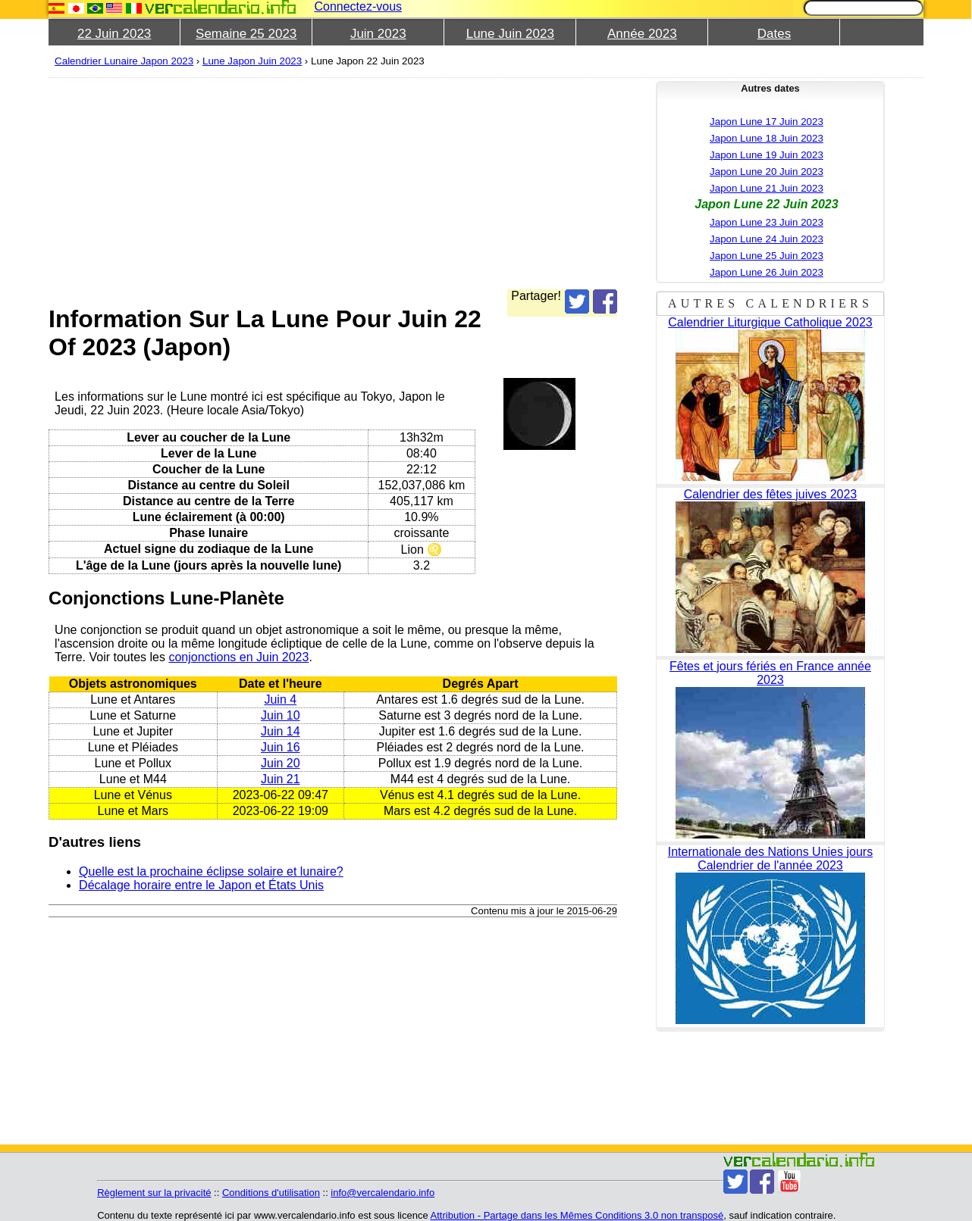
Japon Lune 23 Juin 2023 (766, 222)
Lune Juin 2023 (510, 34)
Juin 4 (280, 699)
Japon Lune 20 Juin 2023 (766, 171)
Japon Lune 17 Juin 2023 (766, 121)
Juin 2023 (378, 34)
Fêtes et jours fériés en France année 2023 (770, 673)
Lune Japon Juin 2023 (252, 61)
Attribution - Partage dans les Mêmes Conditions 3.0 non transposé (577, 1215)
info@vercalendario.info (382, 1192)
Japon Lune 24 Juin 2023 (766, 239)
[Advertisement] (333, 183)
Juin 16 (280, 747)
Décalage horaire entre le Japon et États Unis (201, 885)
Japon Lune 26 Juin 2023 (766, 272)
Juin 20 (280, 763)
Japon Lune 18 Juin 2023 (766, 138)
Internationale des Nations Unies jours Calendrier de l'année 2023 (770, 858)
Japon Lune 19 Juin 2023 (766, 155)
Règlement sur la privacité (154, 1192)
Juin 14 (280, 731)
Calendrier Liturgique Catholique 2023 (770, 322)
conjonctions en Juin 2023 (238, 657)
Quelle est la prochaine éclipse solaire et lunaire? (211, 871)
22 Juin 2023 (114, 34)
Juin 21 (280, 779)
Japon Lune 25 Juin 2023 (766, 255)
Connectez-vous (358, 6)
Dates (774, 34)
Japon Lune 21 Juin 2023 (766, 188)
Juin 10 (280, 715)
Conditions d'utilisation (271, 1192)
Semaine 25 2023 (246, 34)
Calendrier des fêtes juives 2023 (771, 494)
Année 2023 (642, 34)
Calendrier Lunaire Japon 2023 (124, 61)
